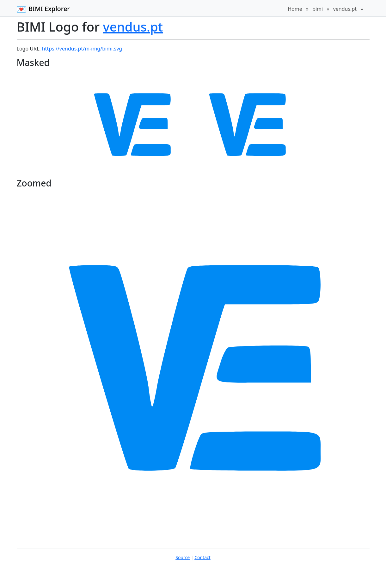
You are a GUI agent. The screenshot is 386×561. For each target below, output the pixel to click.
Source (182, 557)
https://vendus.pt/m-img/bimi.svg (82, 48)
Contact (202, 557)
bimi (317, 8)
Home (295, 8)
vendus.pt (345, 8)
